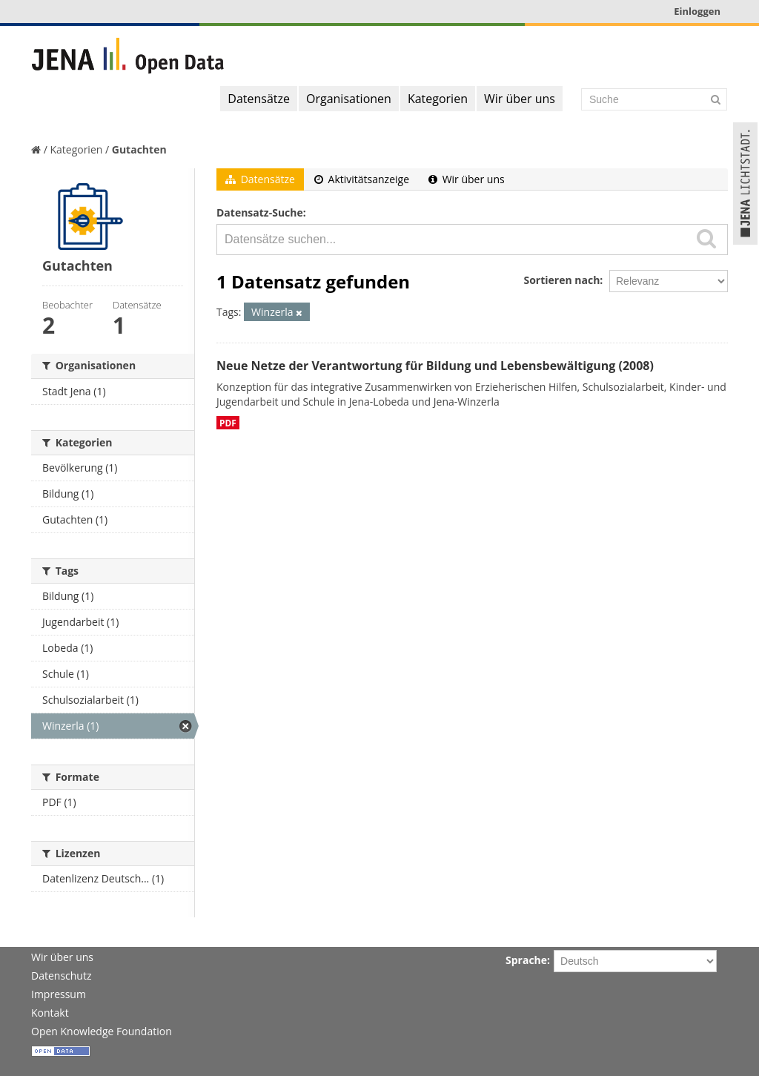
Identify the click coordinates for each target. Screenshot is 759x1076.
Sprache (526, 960)
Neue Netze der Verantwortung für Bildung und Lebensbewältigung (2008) (435, 365)
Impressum (58, 994)
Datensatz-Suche (259, 212)
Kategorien (438, 98)
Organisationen (348, 98)
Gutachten (139, 149)
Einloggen (697, 11)
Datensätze (259, 98)
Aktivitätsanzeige (361, 179)
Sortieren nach (561, 280)
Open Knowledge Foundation (101, 1031)
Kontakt (50, 1013)
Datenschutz (61, 975)
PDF (227, 423)
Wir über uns (519, 98)
